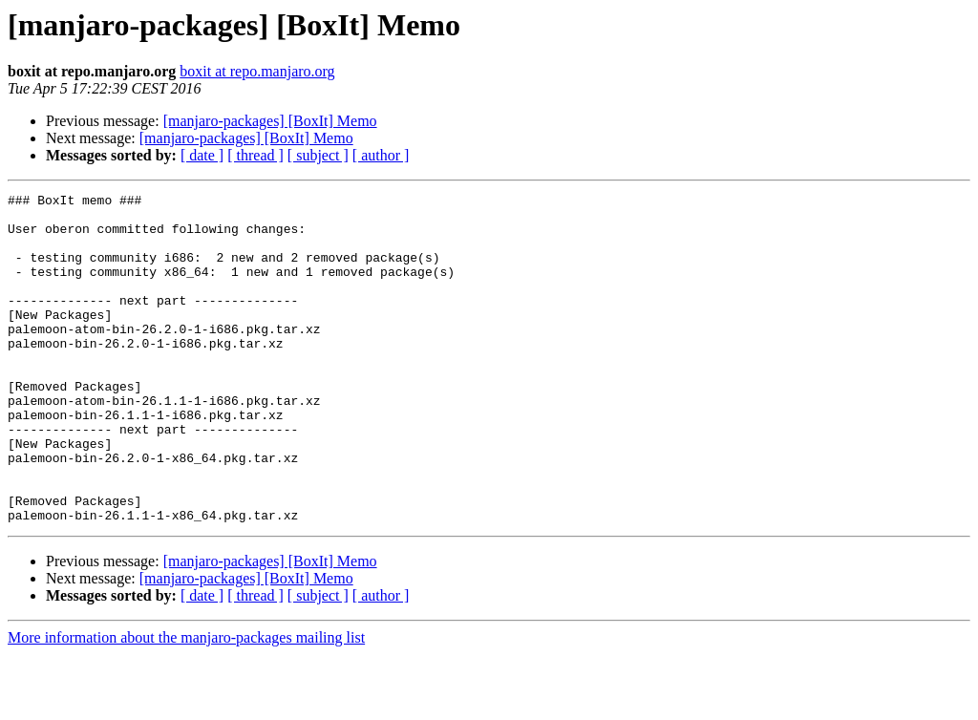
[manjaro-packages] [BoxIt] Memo (270, 121)
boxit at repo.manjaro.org (257, 71)
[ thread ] (255, 155)
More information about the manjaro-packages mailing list (186, 703)
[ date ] (202, 155)
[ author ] (381, 155)
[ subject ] (318, 155)
